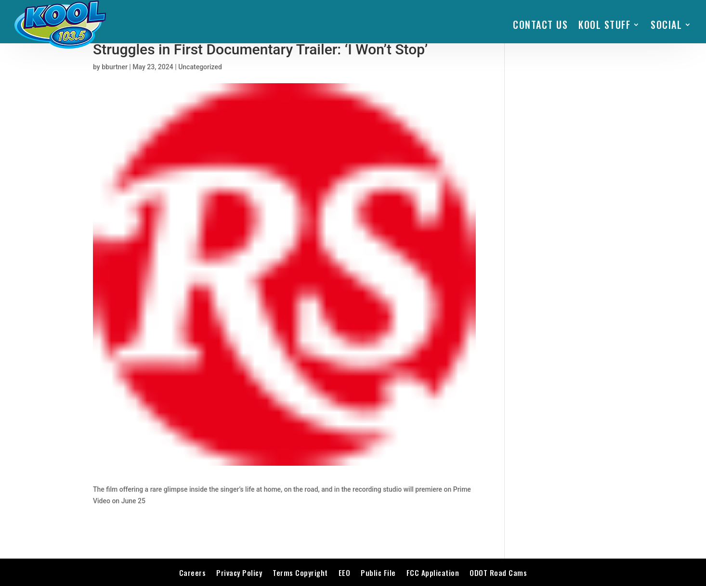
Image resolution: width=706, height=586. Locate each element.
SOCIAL (666, 24)
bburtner (115, 67)
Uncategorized (200, 67)
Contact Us (540, 24)
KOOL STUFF (604, 24)
